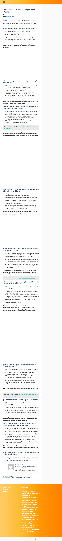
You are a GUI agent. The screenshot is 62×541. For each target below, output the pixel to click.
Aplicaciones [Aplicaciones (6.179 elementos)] (30, 493)
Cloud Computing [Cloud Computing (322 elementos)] (33, 497)
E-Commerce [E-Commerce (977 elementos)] (28, 500)
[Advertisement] (21, 58)
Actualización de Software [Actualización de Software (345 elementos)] (26, 491)
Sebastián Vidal (10, 16)
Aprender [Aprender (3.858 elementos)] (29, 495)
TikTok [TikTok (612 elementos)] (33, 527)
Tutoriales (11, 476)
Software (11, 20)
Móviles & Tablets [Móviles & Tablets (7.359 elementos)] (28, 514)
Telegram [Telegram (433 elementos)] (30, 527)
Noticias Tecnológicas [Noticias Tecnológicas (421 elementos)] (29, 515)
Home (53, 2)
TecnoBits (32, 2)
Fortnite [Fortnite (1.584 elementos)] (32, 502)
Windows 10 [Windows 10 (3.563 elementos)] (30, 532)
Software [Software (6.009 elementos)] (30, 523)
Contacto (47, 2)
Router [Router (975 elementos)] (23, 521)
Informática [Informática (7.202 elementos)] (32, 509)
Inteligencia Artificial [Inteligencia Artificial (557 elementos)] (26, 511)
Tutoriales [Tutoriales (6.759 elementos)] (25, 529)
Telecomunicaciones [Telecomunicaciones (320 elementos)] (25, 527)
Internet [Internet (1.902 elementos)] (32, 511)
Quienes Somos (40, 2)
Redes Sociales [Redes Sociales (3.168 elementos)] (34, 519)
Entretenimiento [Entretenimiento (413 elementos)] (34, 500)
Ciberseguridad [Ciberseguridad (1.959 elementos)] (26, 497)
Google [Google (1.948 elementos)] (24, 504)
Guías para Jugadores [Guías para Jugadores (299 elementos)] (35, 507)
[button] (57, 2)
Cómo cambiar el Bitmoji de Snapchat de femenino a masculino (17, 477)
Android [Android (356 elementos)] (32, 491)
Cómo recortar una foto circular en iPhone (13, 479)
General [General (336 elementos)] (36, 502)
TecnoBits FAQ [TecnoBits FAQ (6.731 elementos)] (27, 525)
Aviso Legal (25, 2)
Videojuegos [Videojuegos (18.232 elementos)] (34, 529)
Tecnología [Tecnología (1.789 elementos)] (35, 525)
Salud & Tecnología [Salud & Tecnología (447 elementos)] (29, 521)
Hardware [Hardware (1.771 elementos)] (24, 509)
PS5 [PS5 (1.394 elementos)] (28, 517)
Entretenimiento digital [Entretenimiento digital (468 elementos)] (26, 502)
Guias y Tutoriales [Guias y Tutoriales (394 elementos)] (29, 504)
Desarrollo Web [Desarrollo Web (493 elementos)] (32, 498)
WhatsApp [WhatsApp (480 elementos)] (24, 531)
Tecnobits (5, 20)
